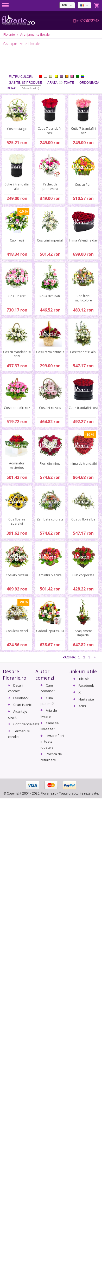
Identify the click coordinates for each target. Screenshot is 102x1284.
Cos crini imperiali (50, 240)
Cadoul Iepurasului (50, 631)
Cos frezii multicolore (83, 298)
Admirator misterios (16, 465)
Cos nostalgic (17, 129)
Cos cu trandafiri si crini (17, 354)
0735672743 (89, 21)
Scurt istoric (22, 704)
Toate (69, 82)
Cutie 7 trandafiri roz (83, 130)
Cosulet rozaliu (50, 408)
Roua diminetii (50, 296)
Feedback (21, 698)
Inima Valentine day (83, 240)
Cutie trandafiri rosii (83, 408)
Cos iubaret (17, 296)
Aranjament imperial (83, 633)
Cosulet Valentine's (50, 352)
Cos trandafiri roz (17, 408)
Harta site (86, 699)
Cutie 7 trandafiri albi (16, 186)
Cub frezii (17, 240)
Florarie (9, 34)
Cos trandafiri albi (83, 352)
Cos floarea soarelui (17, 521)
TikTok (84, 678)
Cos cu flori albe (83, 519)
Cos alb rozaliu (17, 575)
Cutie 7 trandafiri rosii (50, 130)
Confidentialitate (26, 724)
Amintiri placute (50, 575)
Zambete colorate (50, 519)
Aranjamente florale (35, 34)
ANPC (83, 706)
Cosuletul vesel (17, 631)
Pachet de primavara (50, 186)
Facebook (86, 685)
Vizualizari (29, 88)
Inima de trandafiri (83, 463)
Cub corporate (83, 575)
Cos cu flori (83, 184)
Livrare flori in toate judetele (52, 741)
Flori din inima (50, 463)
